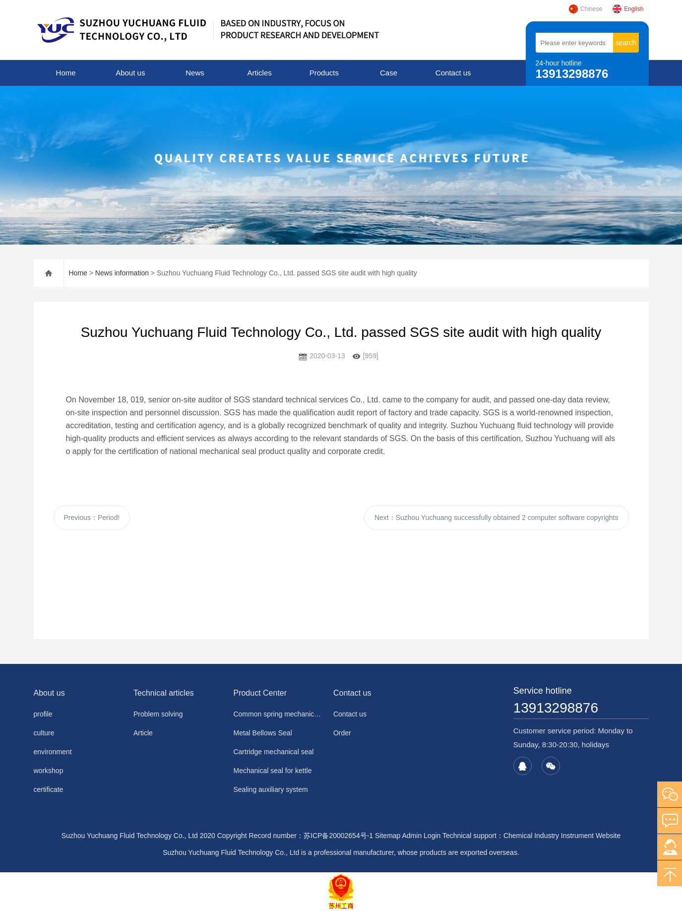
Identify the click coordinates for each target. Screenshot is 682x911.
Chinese (585, 9)
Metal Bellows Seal (262, 733)
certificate (48, 789)
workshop (48, 771)
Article (143, 733)
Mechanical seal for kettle (272, 771)
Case (388, 72)
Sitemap (387, 836)
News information (122, 273)
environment (53, 752)
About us (130, 72)
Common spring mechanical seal (277, 714)
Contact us (453, 72)
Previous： (92, 517)
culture (44, 733)
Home (66, 72)
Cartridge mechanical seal (273, 752)
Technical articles (163, 693)
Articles (260, 72)
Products (324, 72)
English (627, 9)
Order (342, 733)
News (195, 72)
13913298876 (555, 708)
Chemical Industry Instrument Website (561, 836)
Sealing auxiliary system (270, 789)
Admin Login (421, 836)
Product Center (260, 693)
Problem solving (158, 714)
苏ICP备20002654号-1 (338, 836)
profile (43, 714)
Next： (496, 517)
